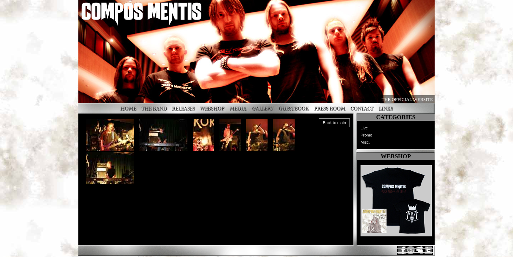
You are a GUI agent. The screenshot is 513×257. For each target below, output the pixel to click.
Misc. (365, 142)
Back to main (334, 123)
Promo (366, 135)
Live (364, 128)
